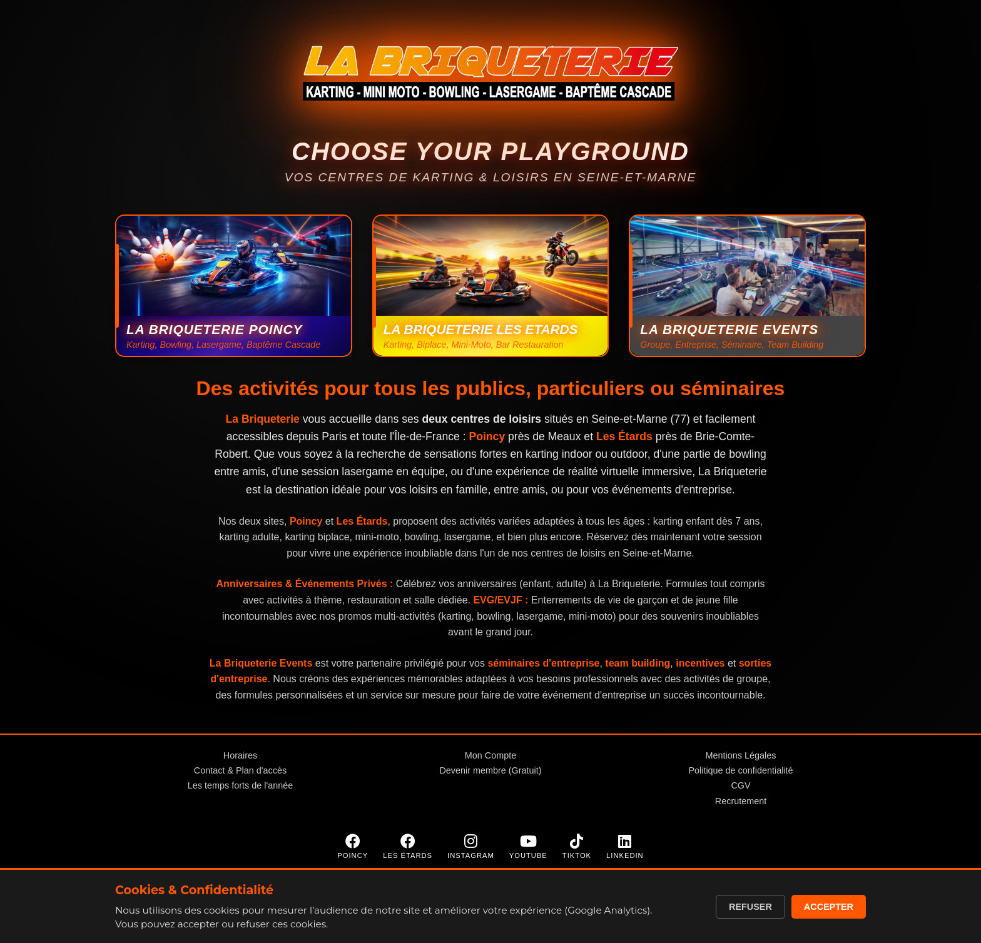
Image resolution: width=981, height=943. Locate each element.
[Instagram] (470, 846)
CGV (740, 785)
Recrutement (740, 801)
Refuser (750, 907)
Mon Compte (490, 755)
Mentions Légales (741, 755)
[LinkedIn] (625, 846)
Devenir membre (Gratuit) (490, 770)
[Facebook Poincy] (352, 846)
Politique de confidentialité (740, 770)
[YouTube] (528, 846)
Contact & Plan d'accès (240, 770)
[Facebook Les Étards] (407, 846)
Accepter (828, 907)
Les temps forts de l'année (240, 785)
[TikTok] (576, 846)
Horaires (240, 755)
